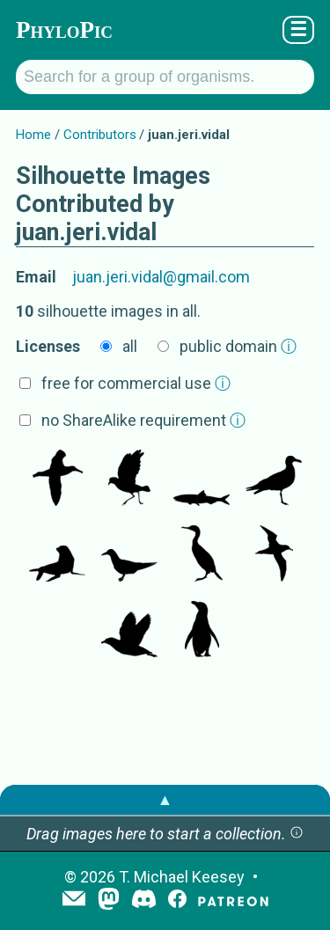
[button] (297, 833)
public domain (238, 346)
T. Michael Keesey (182, 877)
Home (33, 135)
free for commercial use (136, 383)
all (129, 346)
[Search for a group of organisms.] (165, 77)
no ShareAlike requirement (143, 420)
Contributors (99, 135)
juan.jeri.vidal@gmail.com (161, 276)
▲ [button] (165, 799)
